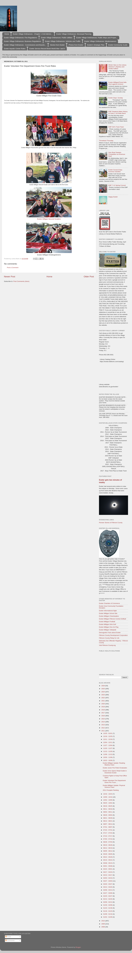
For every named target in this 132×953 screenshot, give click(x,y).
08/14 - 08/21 (108, 821)
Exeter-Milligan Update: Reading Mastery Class (114, 764)
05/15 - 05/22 (108, 860)
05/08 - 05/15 (108, 863)
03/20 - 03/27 (108, 884)
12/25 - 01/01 (108, 733)
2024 (103, 692)
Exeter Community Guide (117, 45)
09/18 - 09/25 (108, 806)
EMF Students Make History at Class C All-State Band (117, 112)
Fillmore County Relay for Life (109, 638)
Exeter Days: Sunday (115, 98)
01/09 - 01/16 (108, 914)
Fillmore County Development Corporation (113, 635)
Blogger (78, 947)
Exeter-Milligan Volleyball (107, 630)
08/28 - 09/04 (108, 815)
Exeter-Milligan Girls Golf (107, 624)
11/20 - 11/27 (108, 748)
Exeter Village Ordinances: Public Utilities (56, 38)
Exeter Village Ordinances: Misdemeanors (100, 41)
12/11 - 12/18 (108, 739)
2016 (103, 716)
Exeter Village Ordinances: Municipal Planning (73, 34)
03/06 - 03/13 (108, 890)
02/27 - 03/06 (108, 893)
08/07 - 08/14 (108, 824)
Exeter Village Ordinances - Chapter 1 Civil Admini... (32, 34)
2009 (103, 924)
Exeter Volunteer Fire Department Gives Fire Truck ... (114, 781)
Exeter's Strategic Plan (95, 45)
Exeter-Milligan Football (107, 621)
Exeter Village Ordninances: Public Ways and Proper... (96, 38)
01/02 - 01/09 (108, 917)
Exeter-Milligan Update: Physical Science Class (114, 786)
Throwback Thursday (106, 140)
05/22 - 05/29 (108, 857)
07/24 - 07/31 (108, 830)
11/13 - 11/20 (108, 751)
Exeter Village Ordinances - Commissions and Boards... (25, 45)
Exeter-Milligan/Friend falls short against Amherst (117, 83)
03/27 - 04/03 (108, 881)
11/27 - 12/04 (108, 745)
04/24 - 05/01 (108, 869)
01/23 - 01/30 (108, 908)
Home (6, 34)
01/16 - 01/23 (108, 911)
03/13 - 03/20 (108, 887)
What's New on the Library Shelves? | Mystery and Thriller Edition (117, 66)
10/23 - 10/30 (108, 760)
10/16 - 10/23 (108, 794)
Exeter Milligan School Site (108, 613)
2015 (103, 719)
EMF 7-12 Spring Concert (117, 185)
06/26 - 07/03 (108, 842)
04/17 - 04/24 (108, 872)
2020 (103, 704)
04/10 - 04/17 (108, 875)
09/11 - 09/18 (108, 809)
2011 (103, 731)
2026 (103, 686)
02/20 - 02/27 (108, 896)
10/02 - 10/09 (108, 800)
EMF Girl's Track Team (116, 127)
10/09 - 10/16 (108, 797)
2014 (103, 722)
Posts (8, 936)
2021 (103, 701)
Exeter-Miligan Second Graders (49, 219)
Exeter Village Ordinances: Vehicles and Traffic (62, 41)
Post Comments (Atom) (21, 281)
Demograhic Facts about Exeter (110, 632)
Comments (10, 940)
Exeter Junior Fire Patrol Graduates (115, 768)
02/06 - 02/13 (108, 902)
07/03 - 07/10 (108, 839)
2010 (103, 921)
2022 (103, 698)
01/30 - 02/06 (108, 905)
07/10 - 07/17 (108, 836)
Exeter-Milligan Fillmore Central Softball (112, 619)
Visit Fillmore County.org (107, 645)
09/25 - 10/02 (108, 803)
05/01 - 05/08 (108, 866)
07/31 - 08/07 (108, 827)
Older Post (89, 276)
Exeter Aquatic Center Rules (14, 49)
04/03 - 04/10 (108, 878)
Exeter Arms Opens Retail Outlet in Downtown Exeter (115, 771)
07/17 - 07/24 (108, 833)
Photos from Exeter (76, 45)
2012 (103, 728)
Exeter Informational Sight (108, 610)
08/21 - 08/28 (108, 818)
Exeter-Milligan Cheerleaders (109, 616)
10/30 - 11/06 (108, 757)
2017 (103, 713)
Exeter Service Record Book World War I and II (47, 49)
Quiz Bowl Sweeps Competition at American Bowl (116, 154)
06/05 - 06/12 (108, 851)
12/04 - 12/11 (108, 742)
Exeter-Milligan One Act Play (108, 627)
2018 (103, 710)
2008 (103, 927)
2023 (103, 695)
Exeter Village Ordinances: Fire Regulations (20, 38)
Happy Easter (113, 197)
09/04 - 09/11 (108, 812)
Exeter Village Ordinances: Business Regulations (22, 41)
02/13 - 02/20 (108, 899)
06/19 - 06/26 (108, 845)
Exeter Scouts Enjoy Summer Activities (115, 170)
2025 (103, 689)
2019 (103, 707)
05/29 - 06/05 (108, 854)
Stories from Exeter (57, 45)
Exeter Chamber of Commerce (109, 603)
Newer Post (9, 276)
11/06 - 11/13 (108, 754)
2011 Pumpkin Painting (111, 790)
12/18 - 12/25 (108, 736)
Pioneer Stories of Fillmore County (110, 522)
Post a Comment (12, 267)
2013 (103, 725)
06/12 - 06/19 (108, 848)
